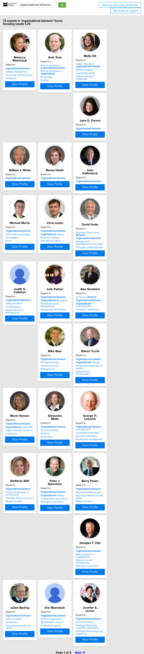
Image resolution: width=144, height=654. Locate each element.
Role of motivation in (64, 72)
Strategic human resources (25, 471)
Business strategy (105, 204)
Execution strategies (106, 405)
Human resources (63, 336)
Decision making (62, 399)
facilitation (16, 75)
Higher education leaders (24, 403)
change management (22, 68)
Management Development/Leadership (24, 273)
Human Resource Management (70, 273)
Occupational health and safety (70, 538)
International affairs (106, 207)
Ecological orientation (65, 472)
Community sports (105, 73)
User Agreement (108, 644)
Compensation (61, 270)
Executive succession (22, 538)
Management (61, 340)
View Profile (29, 86)
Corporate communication (25, 72)
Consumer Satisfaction (23, 340)
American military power (108, 465)
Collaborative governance (67, 469)
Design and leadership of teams (112, 336)
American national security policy (113, 469)
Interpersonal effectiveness (110, 340)
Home (89, 644)
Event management (106, 531)
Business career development (27, 535)
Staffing (58, 80)
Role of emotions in (66, 66)
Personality (59, 77)
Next (80, 630)
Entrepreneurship (63, 333)
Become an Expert (126, 10)
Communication (27, 336)
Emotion (58, 403)
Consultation (60, 204)
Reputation (109, 267)
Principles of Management (25, 278)
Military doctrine (104, 472)
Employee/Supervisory (28, 265)
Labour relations (62, 531)
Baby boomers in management (27, 531)
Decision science (20, 598)
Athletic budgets (104, 70)
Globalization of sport (107, 535)
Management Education (108, 273)
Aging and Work (62, 267)
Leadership (17, 406)
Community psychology (66, 201)
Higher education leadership (111, 76)
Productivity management (109, 408)
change (107, 201)
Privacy (96, 644)
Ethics (57, 207)
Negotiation (60, 406)
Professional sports (106, 538)
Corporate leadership (107, 402)
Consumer (21, 330)
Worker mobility (19, 474)
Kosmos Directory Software (120, 5)
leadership (25, 399)
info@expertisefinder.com (73, 644)
